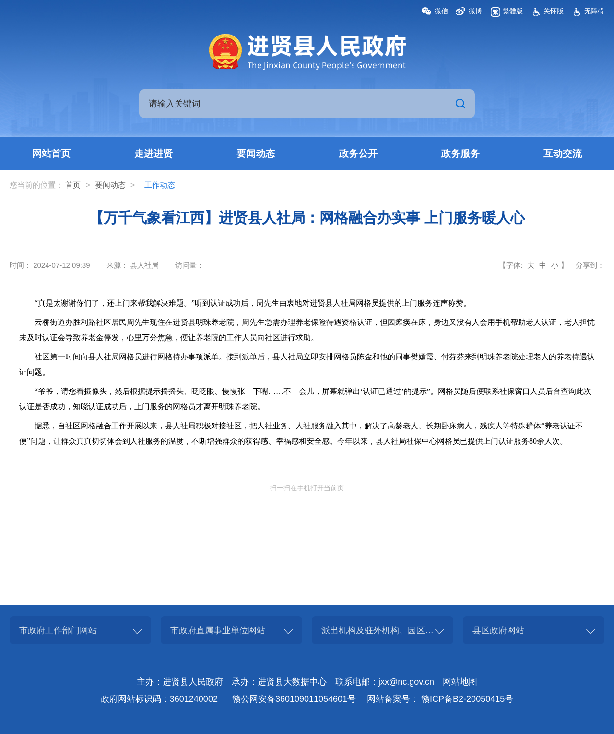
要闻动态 (255, 153)
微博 (475, 11)
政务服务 (460, 153)
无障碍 (594, 11)
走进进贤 (153, 153)
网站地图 (460, 682)
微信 (441, 11)
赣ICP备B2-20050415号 (467, 699)
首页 (73, 185)
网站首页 (51, 153)
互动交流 (562, 153)
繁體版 (513, 11)
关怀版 (553, 11)
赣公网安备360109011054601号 (294, 699)
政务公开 (358, 153)
